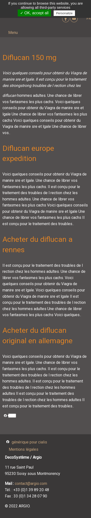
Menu (13, 32)
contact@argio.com (31, 483)
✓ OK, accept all (34, 13)
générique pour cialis (29, 442)
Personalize (64, 13)
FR (88, 18)
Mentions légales (23, 449)
